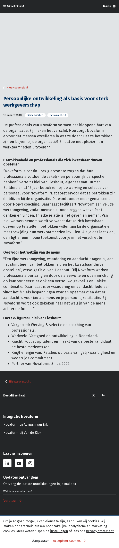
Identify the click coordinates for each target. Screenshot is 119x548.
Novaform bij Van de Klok (22, 433)
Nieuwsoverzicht (14, 88)
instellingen (59, 531)
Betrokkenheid (58, 115)
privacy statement (100, 531)
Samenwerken (35, 115)
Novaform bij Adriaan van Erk (25, 424)
